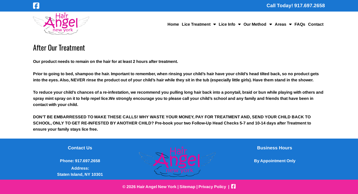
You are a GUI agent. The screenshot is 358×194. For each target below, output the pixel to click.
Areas (280, 24)
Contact (315, 24)
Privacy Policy (212, 187)
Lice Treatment (196, 24)
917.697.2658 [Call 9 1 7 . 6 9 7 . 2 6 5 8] (87, 161)
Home (173, 24)
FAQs (299, 24)
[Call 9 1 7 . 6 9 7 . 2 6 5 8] (309, 5)
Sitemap (187, 187)
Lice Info (227, 24)
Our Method (255, 24)
